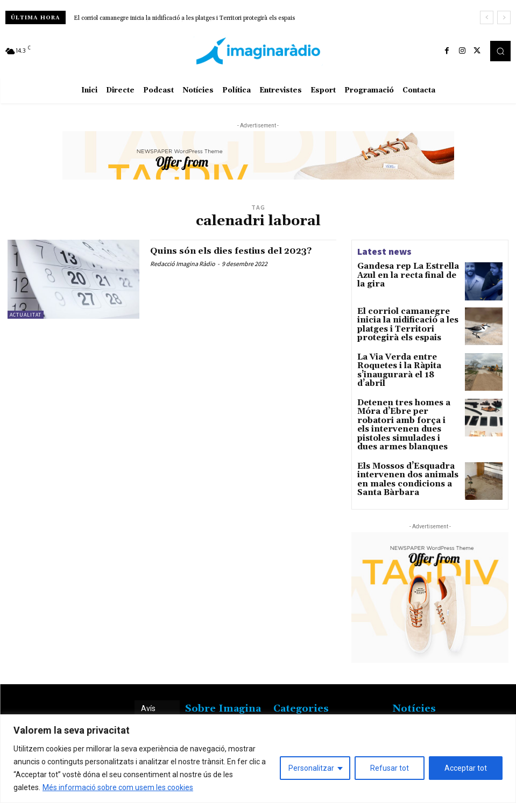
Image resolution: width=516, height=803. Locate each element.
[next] (504, 17)
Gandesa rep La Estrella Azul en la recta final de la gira (406, 270)
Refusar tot (389, 768)
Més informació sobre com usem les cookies (118, 787)
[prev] (486, 17)
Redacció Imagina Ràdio (182, 264)
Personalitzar (311, 768)
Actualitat (25, 314)
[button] (500, 51)
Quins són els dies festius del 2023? (243, 251)
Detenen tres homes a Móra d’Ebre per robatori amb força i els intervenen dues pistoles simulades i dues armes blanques (405, 418)
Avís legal (149, 697)
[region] (258, 758)
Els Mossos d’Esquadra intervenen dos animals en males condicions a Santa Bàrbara (402, 462)
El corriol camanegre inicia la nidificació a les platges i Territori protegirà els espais (184, 18)
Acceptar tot (465, 768)
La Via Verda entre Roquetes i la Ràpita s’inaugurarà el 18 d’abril (408, 366)
